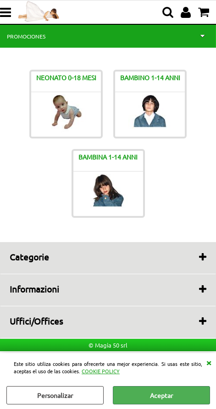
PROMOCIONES (26, 36)
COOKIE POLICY (101, 371)
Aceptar (161, 395)
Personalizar (55, 395)
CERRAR (208, 362)
